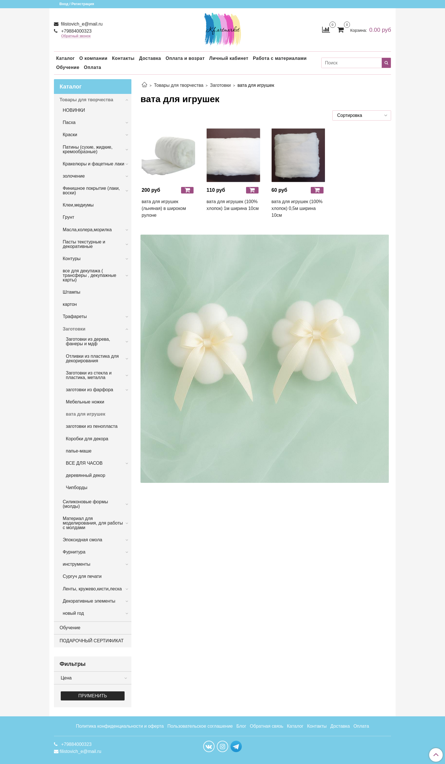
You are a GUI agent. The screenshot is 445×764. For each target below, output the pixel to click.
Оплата (92, 67)
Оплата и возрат (185, 58)
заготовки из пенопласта (91, 426)
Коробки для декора (87, 438)
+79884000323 (76, 31)
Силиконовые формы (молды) (85, 504)
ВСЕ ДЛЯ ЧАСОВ (84, 463)
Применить (92, 695)
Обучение (67, 67)
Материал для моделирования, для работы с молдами (93, 523)
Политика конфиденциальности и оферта (120, 726)
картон (70, 304)
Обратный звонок (76, 36)
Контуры (72, 258)
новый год (73, 613)
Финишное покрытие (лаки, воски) (91, 190)
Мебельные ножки (85, 401)
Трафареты (75, 316)
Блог (241, 726)
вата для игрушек (85, 414)
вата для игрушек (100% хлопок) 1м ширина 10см (233, 205)
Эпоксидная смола (82, 539)
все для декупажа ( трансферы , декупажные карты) (89, 275)
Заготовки (220, 85)
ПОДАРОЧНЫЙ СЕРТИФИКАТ (91, 640)
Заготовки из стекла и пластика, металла (89, 375)
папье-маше (78, 451)
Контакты (123, 58)
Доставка (150, 58)
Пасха (69, 122)
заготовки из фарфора (89, 389)
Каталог (65, 58)
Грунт (68, 217)
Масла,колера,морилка (87, 229)
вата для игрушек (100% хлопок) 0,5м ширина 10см (297, 208)
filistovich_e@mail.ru (81, 24)
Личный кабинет (228, 58)
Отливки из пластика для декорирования (92, 358)
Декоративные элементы (89, 601)
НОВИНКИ (74, 110)
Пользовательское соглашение (200, 726)
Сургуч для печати (82, 576)
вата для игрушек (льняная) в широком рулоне (164, 208)
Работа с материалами (280, 58)
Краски (70, 134)
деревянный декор (85, 475)
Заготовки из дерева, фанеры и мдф (88, 341)
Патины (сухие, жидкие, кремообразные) (87, 149)
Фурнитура (74, 552)
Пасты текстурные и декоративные (84, 244)
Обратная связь (266, 726)
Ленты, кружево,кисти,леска (92, 588)
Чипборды (76, 487)
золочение (74, 176)
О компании (93, 58)
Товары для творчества (178, 85)
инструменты (76, 564)
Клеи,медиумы (78, 205)
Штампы (71, 292)
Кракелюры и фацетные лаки (93, 163)
